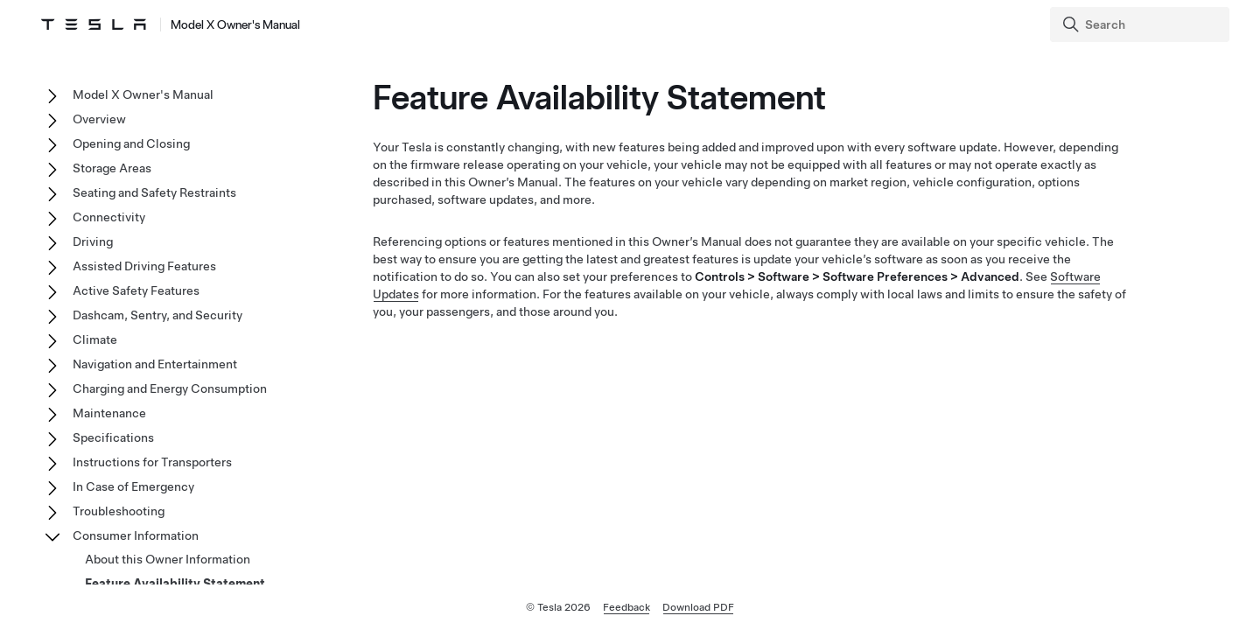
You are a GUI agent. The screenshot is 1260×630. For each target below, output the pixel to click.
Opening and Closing (131, 143)
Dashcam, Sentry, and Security (157, 315)
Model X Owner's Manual (143, 95)
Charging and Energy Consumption (170, 389)
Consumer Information (136, 535)
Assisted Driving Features (144, 266)
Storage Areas (112, 168)
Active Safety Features (136, 291)
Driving (93, 241)
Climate (95, 339)
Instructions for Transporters (152, 462)
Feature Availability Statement (175, 584)
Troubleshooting (118, 511)
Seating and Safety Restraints (154, 193)
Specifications (113, 437)
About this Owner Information (167, 559)
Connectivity (109, 217)
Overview (99, 119)
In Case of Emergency (133, 487)
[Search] (1141, 24)
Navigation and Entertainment (155, 364)
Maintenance (109, 413)
